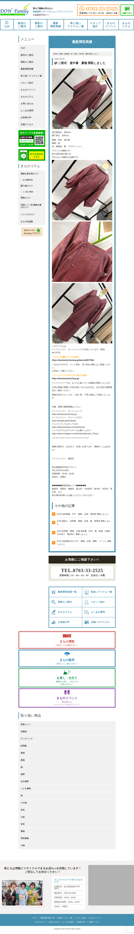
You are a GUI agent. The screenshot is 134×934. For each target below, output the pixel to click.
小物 (23, 845)
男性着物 (25, 838)
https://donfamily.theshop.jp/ (65, 378)
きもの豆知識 (27, 221)
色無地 (24, 731)
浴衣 (23, 824)
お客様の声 (60, 622)
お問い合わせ (27, 104)
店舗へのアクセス (97, 622)
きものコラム (126, 25)
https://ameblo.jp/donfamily (64, 421)
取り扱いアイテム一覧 (75, 25)
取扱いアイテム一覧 (98, 592)
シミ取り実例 (28, 192)
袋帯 (23, 774)
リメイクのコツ (28, 214)
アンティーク (27, 739)
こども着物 (26, 788)
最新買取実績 (55, 25)
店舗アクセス (27, 124)
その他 (24, 803)
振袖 (23, 760)
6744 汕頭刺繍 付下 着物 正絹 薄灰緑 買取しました (83, 514)
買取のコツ (26, 198)
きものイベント (110, 25)
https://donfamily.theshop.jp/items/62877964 (73, 360)
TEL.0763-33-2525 (82, 570)
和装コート (26, 724)
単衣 (23, 810)
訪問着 (24, 746)
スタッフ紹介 (95, 25)
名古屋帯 (25, 781)
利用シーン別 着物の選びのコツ (31, 206)
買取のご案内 (39, 25)
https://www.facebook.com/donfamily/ (68, 427)
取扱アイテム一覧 (65, 918)
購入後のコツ (27, 186)
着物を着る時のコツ (30, 174)
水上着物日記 (28, 180)
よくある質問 (94, 612)
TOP (6, 23)
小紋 (23, 817)
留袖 (23, 753)
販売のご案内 (22, 25)
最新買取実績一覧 (64, 592)
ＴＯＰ (34, 918)
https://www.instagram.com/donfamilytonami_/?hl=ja (75, 433)
